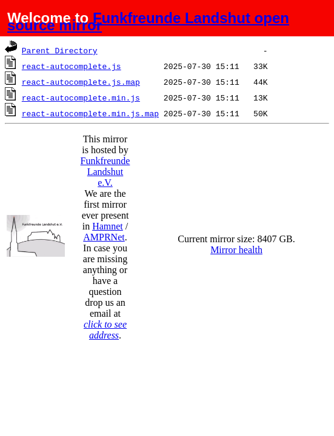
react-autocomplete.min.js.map (90, 113)
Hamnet (107, 226)
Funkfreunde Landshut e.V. (105, 172)
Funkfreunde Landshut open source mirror (148, 21)
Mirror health (236, 250)
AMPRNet (103, 237)
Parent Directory (60, 50)
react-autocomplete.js (71, 66)
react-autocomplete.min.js (81, 97)
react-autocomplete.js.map (81, 81)
